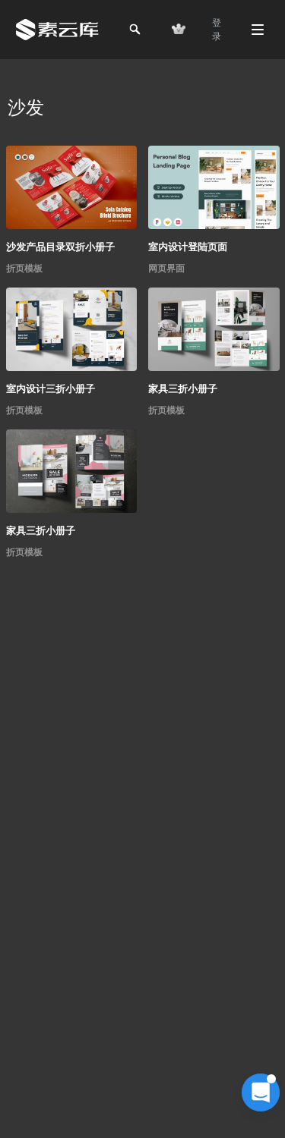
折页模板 (24, 268)
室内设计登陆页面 (187, 247)
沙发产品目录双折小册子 (60, 247)
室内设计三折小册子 (50, 389)
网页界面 (166, 268)
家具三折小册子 (182, 389)
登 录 (216, 29)
